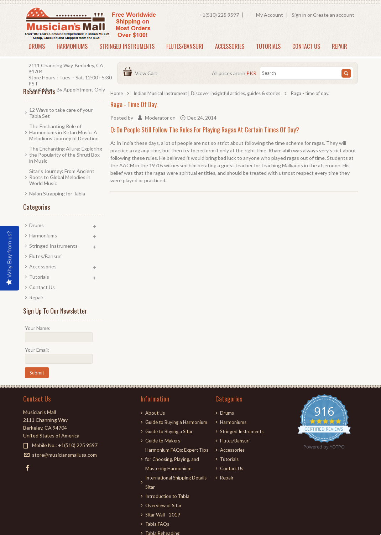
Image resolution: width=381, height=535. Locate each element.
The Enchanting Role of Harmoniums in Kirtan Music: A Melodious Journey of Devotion (64, 132)
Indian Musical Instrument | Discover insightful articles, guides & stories (207, 93)
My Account (269, 15)
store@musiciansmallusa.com (64, 455)
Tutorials (268, 46)
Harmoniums (72, 46)
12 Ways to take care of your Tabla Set (61, 113)
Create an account (333, 15)
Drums (36, 46)
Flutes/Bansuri (184, 46)
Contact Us (306, 46)
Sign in (299, 15)
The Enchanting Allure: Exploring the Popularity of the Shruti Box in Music (65, 155)
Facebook (27, 467)
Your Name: (38, 328)
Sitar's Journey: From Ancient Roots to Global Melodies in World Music (61, 177)
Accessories (229, 46)
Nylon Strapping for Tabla (57, 193)
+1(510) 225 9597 (219, 15)
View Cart (147, 73)
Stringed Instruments (127, 46)
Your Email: (37, 350)
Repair (339, 46)
